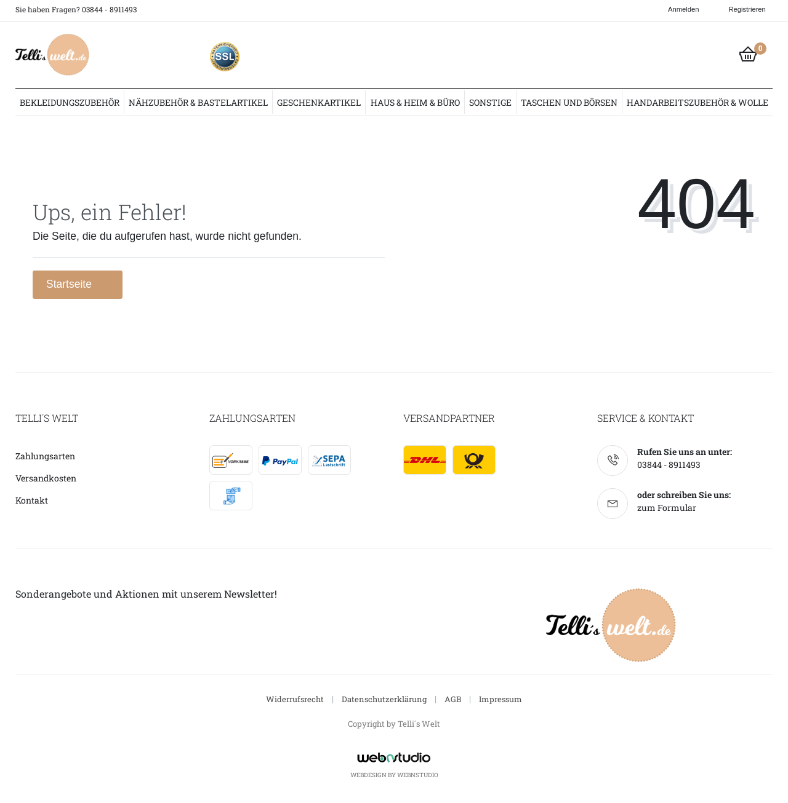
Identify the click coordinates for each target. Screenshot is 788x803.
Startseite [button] (77, 284)
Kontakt (31, 500)
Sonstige (490, 102)
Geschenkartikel (319, 102)
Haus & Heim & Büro (415, 102)
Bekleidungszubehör (69, 102)
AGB (452, 699)
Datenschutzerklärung (384, 699)
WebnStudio (417, 775)
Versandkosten (45, 478)
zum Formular (666, 507)
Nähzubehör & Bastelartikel (198, 102)
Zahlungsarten (45, 456)
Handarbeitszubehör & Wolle (697, 102)
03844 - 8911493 (669, 464)
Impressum (500, 699)
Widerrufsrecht (295, 699)
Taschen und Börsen (569, 102)
